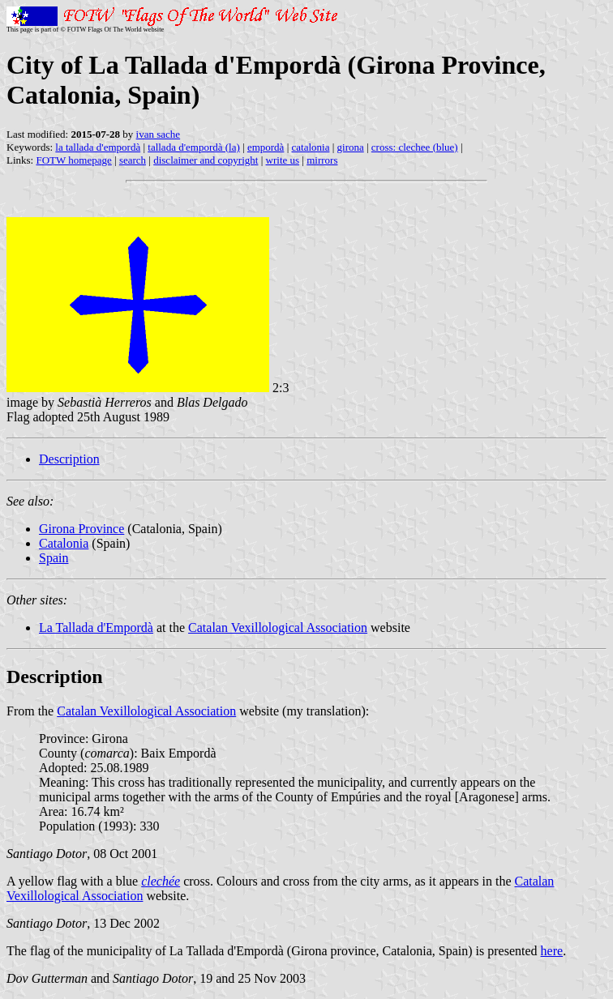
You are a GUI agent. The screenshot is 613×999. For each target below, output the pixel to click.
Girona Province (81, 529)
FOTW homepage (73, 160)
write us (283, 160)
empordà (265, 147)
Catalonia (63, 543)
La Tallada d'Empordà (96, 627)
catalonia (310, 147)
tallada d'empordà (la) (194, 147)
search (132, 160)
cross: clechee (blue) (414, 147)
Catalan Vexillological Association (277, 627)
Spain (53, 558)
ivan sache (158, 134)
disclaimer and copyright (205, 160)
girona (350, 147)
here (552, 951)
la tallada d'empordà (97, 147)
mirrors (321, 160)
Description (69, 459)
